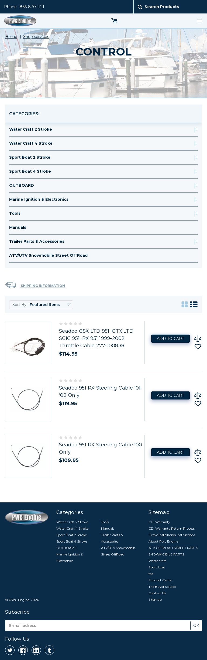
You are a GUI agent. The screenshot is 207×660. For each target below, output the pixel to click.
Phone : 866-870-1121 (24, 6)
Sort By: (19, 304)
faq (151, 574)
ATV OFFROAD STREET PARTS (173, 548)
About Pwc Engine (163, 541)
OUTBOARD (21, 185)
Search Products (161, 6)
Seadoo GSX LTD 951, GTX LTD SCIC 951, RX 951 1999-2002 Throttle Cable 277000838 (96, 338)
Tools (14, 213)
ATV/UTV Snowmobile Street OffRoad (48, 255)
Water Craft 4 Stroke (31, 143)
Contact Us (157, 593)
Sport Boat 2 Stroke (29, 157)
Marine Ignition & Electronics (38, 199)
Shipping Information (35, 285)
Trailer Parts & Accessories (36, 241)
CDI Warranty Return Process (172, 528)
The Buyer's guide (162, 587)
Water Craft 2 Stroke (30, 129)
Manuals (17, 227)
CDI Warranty (159, 522)
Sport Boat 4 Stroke (30, 171)
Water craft (157, 561)
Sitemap (155, 600)
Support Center (161, 580)
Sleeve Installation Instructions (172, 535)
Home (11, 36)
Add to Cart (170, 338)
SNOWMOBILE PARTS (166, 554)
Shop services (36, 36)
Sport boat (157, 567)
